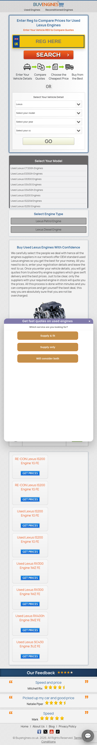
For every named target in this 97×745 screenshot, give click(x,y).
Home (24, 726)
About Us (39, 726)
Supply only (47, 347)
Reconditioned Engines (59, 9)
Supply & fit (47, 335)
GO (48, 141)
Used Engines (32, 9)
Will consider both (47, 358)
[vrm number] (48, 41)
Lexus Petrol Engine (48, 221)
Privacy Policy (67, 726)
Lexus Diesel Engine (48, 229)
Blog (51, 726)
